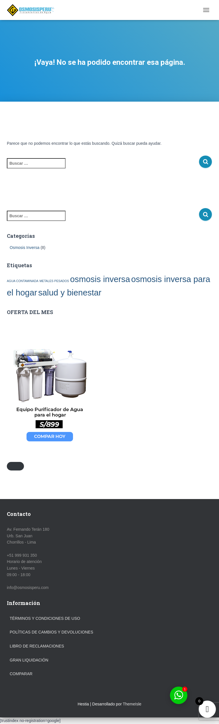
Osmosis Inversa (24, 247)
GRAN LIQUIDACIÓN (29, 660)
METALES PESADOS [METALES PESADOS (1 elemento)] (54, 281)
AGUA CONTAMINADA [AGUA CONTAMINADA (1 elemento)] (22, 281)
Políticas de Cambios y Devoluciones (51, 632)
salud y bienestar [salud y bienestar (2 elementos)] (70, 292)
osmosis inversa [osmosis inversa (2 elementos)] (100, 279)
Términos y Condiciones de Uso (45, 618)
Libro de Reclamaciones (37, 646)
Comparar (21, 673)
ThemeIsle (132, 704)
